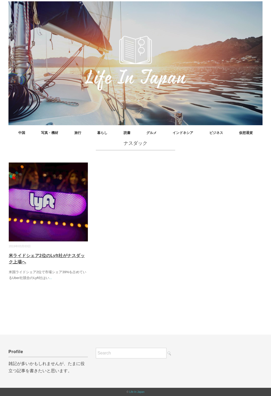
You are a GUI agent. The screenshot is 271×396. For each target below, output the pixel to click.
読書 (127, 133)
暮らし (102, 133)
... (50, 278)
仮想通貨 (246, 133)
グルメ (151, 133)
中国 (21, 133)
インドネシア (183, 133)
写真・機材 (49, 133)
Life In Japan (136, 391)
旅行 (77, 133)
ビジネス (216, 133)
